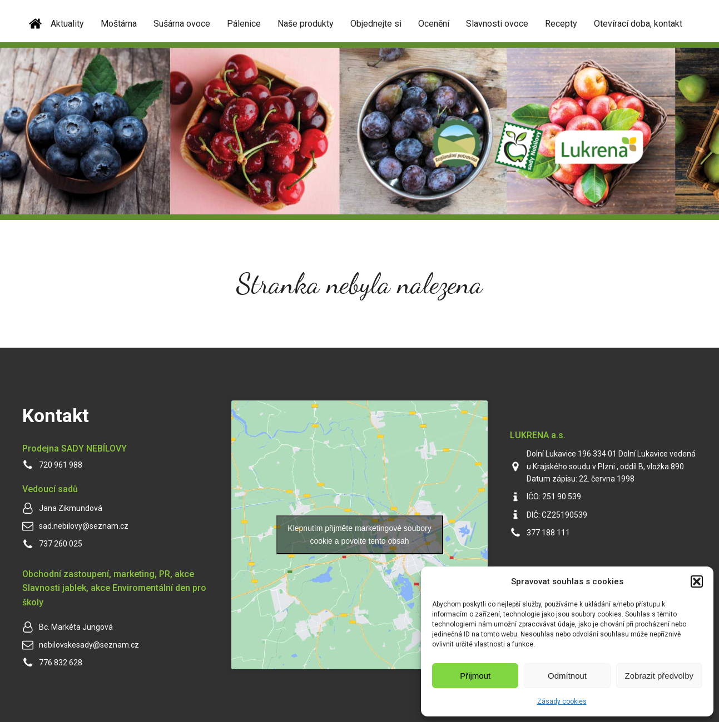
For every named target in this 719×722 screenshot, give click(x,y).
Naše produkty (305, 23)
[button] (696, 581)
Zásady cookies (562, 701)
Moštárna (119, 23)
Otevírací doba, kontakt (638, 23)
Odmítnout (567, 675)
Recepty (561, 23)
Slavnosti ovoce (497, 23)
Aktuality (67, 23)
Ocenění (433, 23)
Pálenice (244, 23)
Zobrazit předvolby (659, 675)
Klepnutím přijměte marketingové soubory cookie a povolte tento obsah (359, 534)
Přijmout (475, 675)
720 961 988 (60, 464)
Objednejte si (375, 23)
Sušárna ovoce (181, 23)
